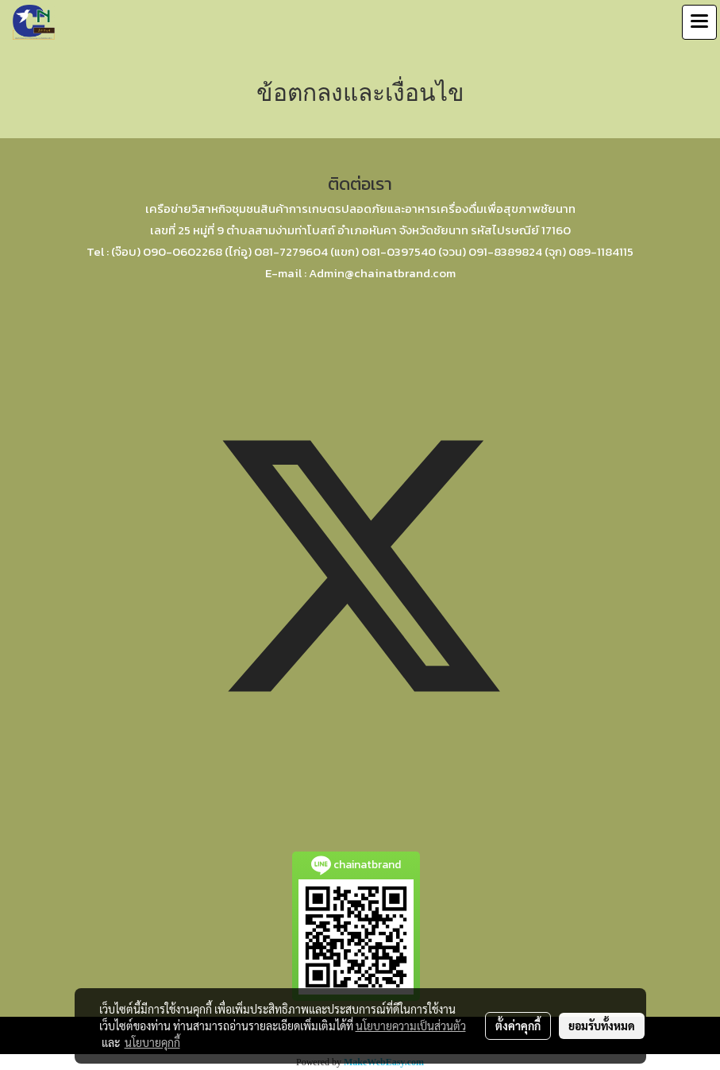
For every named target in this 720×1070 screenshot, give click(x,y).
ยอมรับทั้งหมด (601, 1025)
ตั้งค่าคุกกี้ (518, 1025)
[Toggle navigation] (699, 22)
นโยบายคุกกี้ (152, 1042)
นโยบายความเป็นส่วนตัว (411, 1025)
